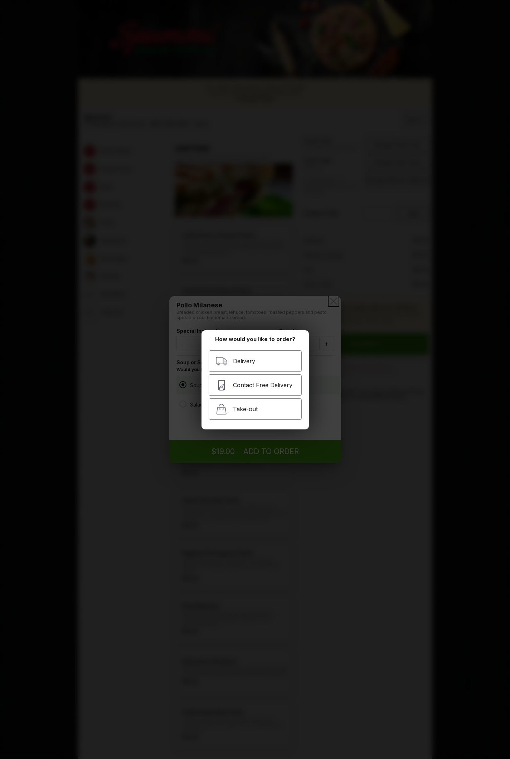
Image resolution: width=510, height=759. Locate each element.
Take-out (236, 409)
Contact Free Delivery (253, 385)
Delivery (235, 361)
